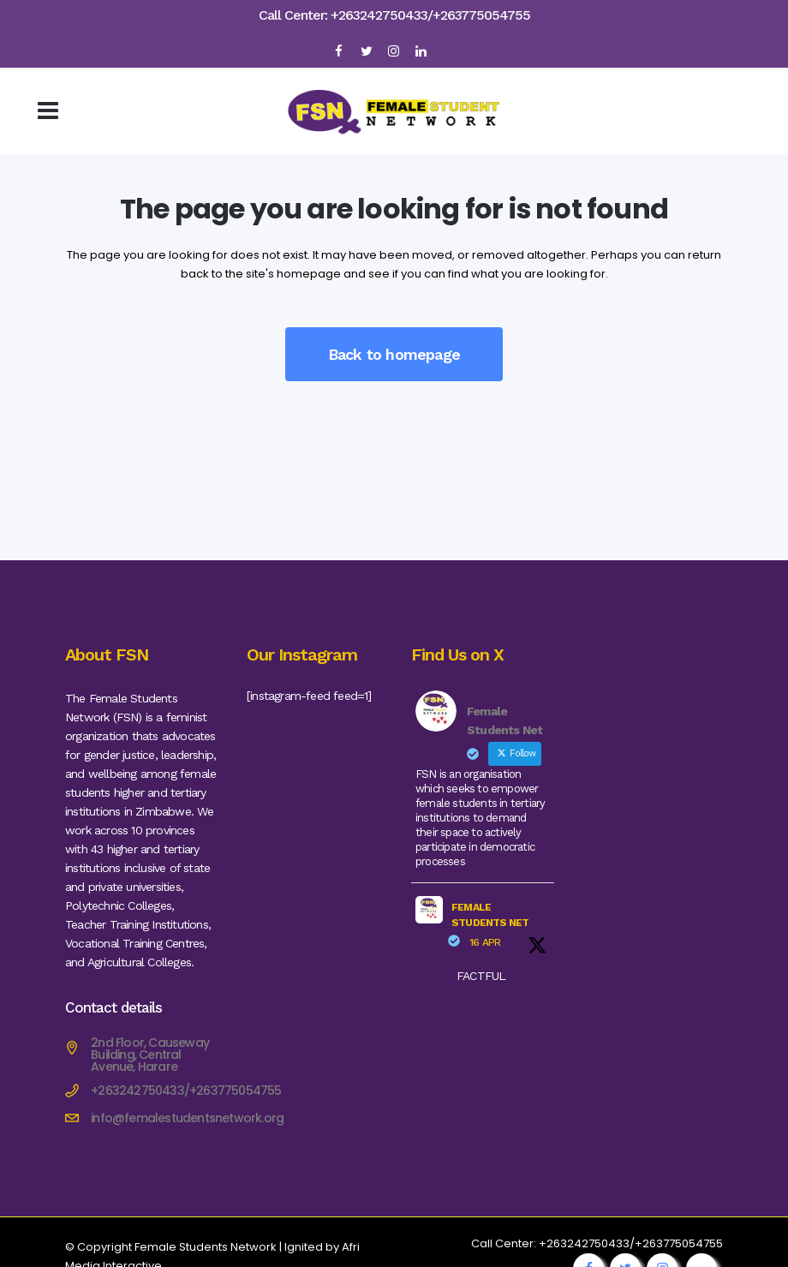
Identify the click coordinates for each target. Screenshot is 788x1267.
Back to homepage (394, 354)
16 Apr (484, 942)
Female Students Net (489, 915)
